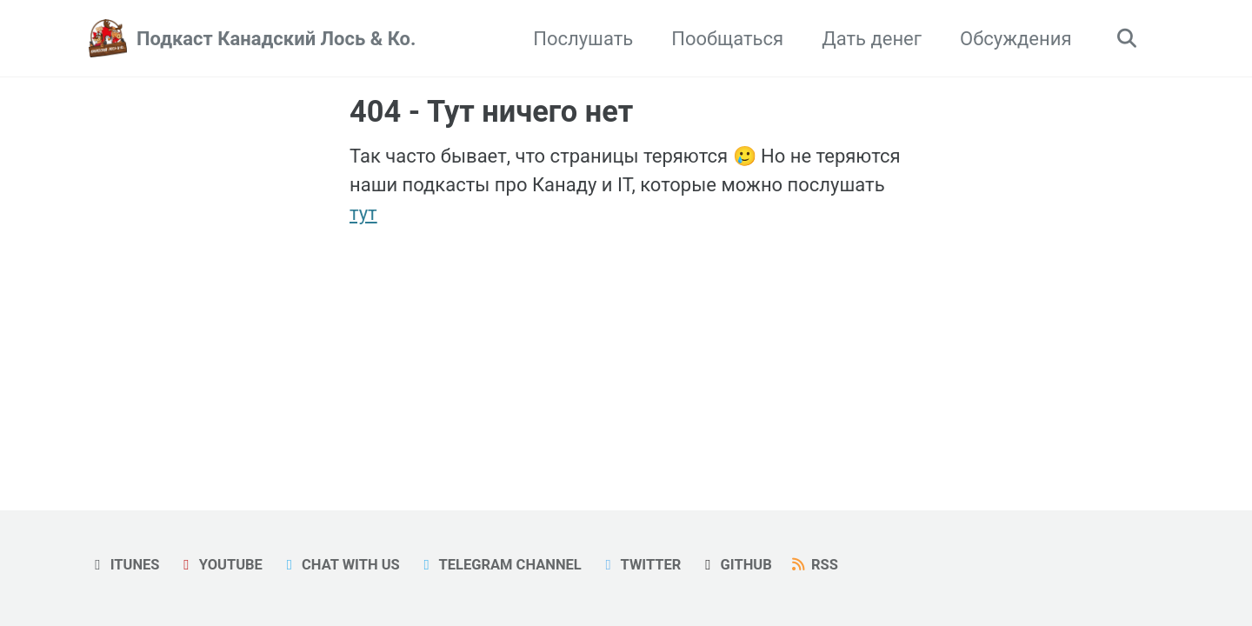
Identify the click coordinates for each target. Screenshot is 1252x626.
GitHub (735, 564)
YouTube (220, 564)
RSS (813, 564)
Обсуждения (1016, 39)
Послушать (583, 39)
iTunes (124, 564)
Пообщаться (727, 39)
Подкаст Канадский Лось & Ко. (276, 39)
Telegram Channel (499, 564)
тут (363, 213)
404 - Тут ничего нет (491, 111)
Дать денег (872, 39)
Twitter (640, 564)
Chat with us (339, 564)
